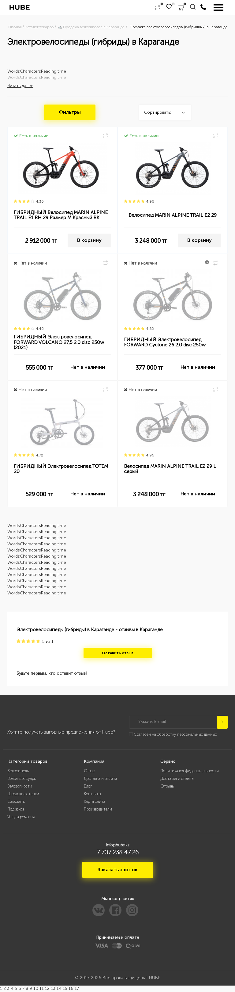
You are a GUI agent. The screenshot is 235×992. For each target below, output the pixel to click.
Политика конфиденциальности (189, 771)
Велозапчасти (19, 786)
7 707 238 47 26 (118, 852)
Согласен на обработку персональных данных (175, 734)
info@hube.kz (117, 845)
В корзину (89, 240)
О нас (89, 771)
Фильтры (69, 112)
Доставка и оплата (100, 778)
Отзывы (167, 786)
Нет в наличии (87, 367)
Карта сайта (94, 801)
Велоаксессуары (21, 778)
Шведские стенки (23, 794)
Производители (98, 809)
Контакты (92, 794)
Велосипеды (18, 771)
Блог (88, 786)
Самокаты (16, 801)
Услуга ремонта (21, 817)
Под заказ (15, 809)
